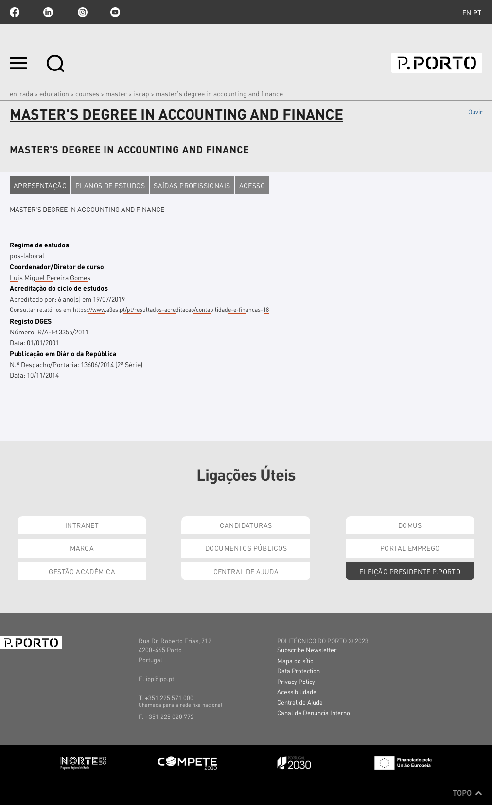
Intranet (82, 525)
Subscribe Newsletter (306, 650)
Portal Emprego (410, 547)
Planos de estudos (110, 185)
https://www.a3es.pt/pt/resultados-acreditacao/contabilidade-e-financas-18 (171, 309)
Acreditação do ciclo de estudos (59, 287)
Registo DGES (31, 320)
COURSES (87, 93)
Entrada (21, 93)
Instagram (82, 12)
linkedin (48, 12)
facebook (14, 12)
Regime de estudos (39, 244)
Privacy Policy (296, 681)
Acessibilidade (296, 691)
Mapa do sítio (295, 660)
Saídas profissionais (192, 185)
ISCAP (141, 93)
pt (477, 12)
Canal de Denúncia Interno (313, 712)
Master (116, 93)
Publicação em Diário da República (63, 353)
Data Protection (298, 670)
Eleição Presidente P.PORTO (409, 571)
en (466, 12)
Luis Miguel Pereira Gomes (50, 277)
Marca (82, 547)
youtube (115, 12)
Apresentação (40, 185)
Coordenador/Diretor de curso (57, 266)
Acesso (252, 185)
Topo (467, 793)
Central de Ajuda (246, 571)
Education (54, 93)
